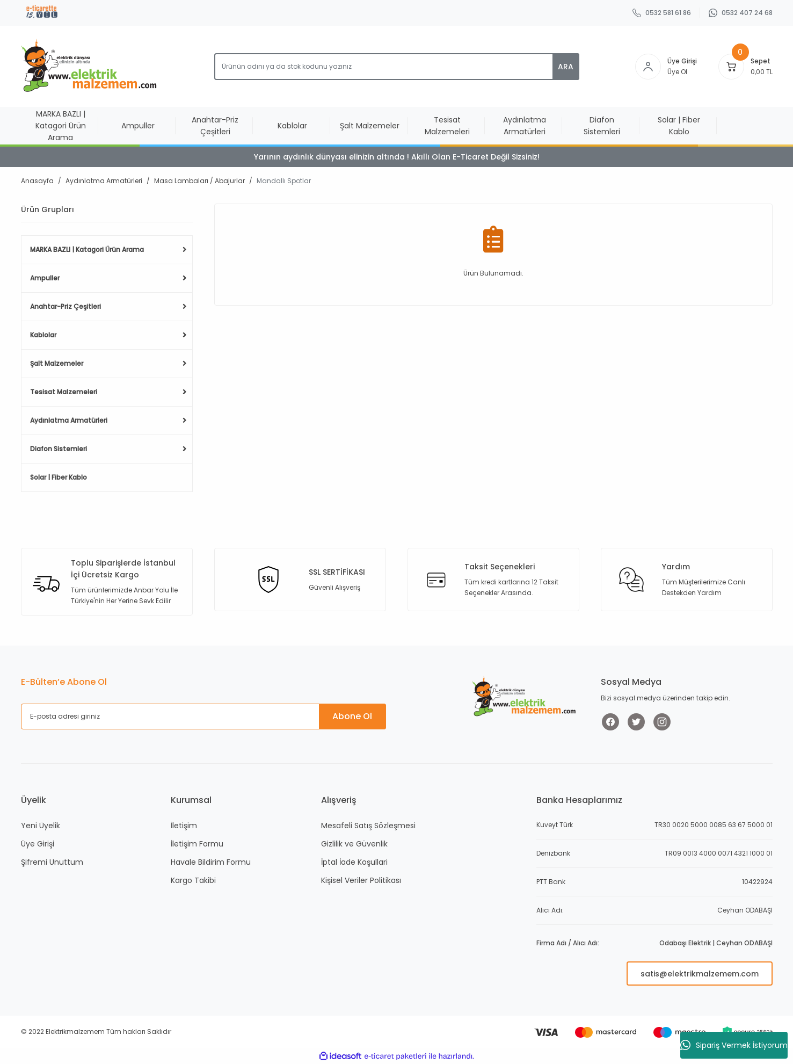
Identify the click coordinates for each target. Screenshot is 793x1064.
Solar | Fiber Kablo (58, 477)
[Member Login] (648, 66)
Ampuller (45, 278)
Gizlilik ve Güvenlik (354, 843)
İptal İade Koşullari (354, 862)
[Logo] (91, 66)
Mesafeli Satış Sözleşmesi (368, 825)
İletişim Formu (197, 843)
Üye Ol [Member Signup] (677, 71)
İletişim (184, 825)
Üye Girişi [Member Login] (682, 61)
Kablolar (43, 334)
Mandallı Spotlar (284, 180)
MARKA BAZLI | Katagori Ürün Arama (87, 249)
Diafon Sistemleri (58, 448)
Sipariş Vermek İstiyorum (734, 1045)
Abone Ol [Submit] (352, 716)
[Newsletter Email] (203, 716)
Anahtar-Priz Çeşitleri (65, 306)
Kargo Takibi (193, 880)
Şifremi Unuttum (52, 862)
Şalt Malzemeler (56, 363)
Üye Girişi (37, 843)
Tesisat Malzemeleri (63, 391)
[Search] (396, 66)
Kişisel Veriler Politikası (361, 880)
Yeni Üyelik (40, 825)
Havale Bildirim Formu (211, 862)
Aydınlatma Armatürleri (68, 420)
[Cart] (731, 66)
